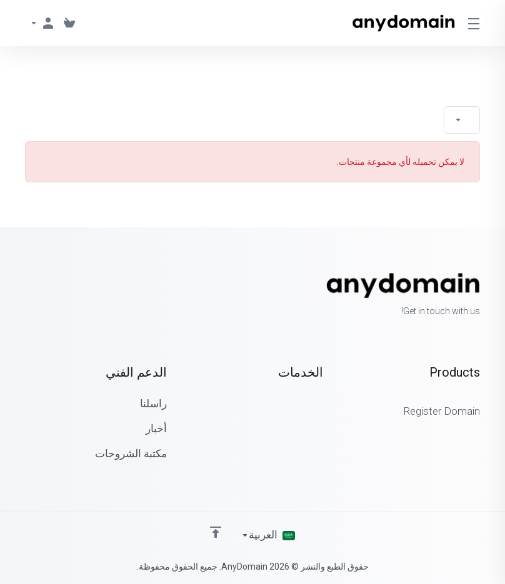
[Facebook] (65, 295)
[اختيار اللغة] (268, 535)
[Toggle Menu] (475, 23)
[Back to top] (215, 532)
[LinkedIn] (25, 295)
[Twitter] (45, 295)
